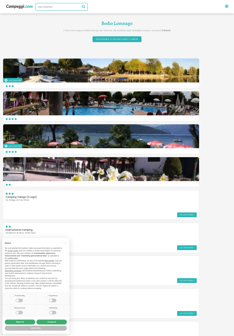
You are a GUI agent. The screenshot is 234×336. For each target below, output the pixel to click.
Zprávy (102, 299)
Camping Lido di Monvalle (98, 132)
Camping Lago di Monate (20, 165)
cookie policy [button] (13, 258)
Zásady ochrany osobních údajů (99, 316)
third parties (49, 260)
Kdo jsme (83, 311)
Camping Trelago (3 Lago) (98, 99)
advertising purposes (13, 270)
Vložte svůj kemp (104, 311)
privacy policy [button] (13, 250)
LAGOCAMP (12, 132)
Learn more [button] (36, 328)
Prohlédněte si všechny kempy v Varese (117, 39)
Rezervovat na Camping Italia (137, 311)
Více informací (140, 116)
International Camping (174, 99)
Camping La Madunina (174, 165)
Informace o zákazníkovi (140, 316)
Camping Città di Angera (175, 132)
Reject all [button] (20, 322)
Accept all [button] (51, 322)
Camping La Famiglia (95, 165)
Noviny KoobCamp (123, 299)
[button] (65, 242)
